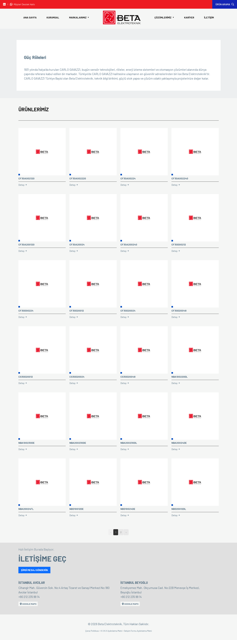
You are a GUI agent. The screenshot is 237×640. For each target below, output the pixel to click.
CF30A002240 (179, 178)
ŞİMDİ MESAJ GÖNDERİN (34, 569)
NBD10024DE (127, 508)
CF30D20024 (127, 310)
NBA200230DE (77, 442)
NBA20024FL (26, 508)
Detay (22, 184)
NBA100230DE (26, 442)
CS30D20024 (76, 376)
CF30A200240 (128, 244)
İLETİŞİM (209, 17)
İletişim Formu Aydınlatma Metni (138, 631)
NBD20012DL (178, 508)
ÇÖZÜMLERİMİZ (164, 17)
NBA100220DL (179, 376)
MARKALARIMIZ (79, 17)
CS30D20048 (127, 376)
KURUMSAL (53, 17)
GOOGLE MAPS (28, 604)
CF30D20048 (178, 310)
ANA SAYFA (30, 17)
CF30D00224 (25, 310)
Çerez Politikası (92, 631)
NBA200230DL (128, 442)
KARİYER (189, 17)
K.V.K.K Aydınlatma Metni (112, 631)
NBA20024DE (179, 442)
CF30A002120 (26, 178)
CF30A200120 (26, 244)
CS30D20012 (25, 376)
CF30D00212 (178, 244)
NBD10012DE (76, 508)
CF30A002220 (77, 178)
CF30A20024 (77, 244)
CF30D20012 (76, 310)
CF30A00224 (128, 178)
